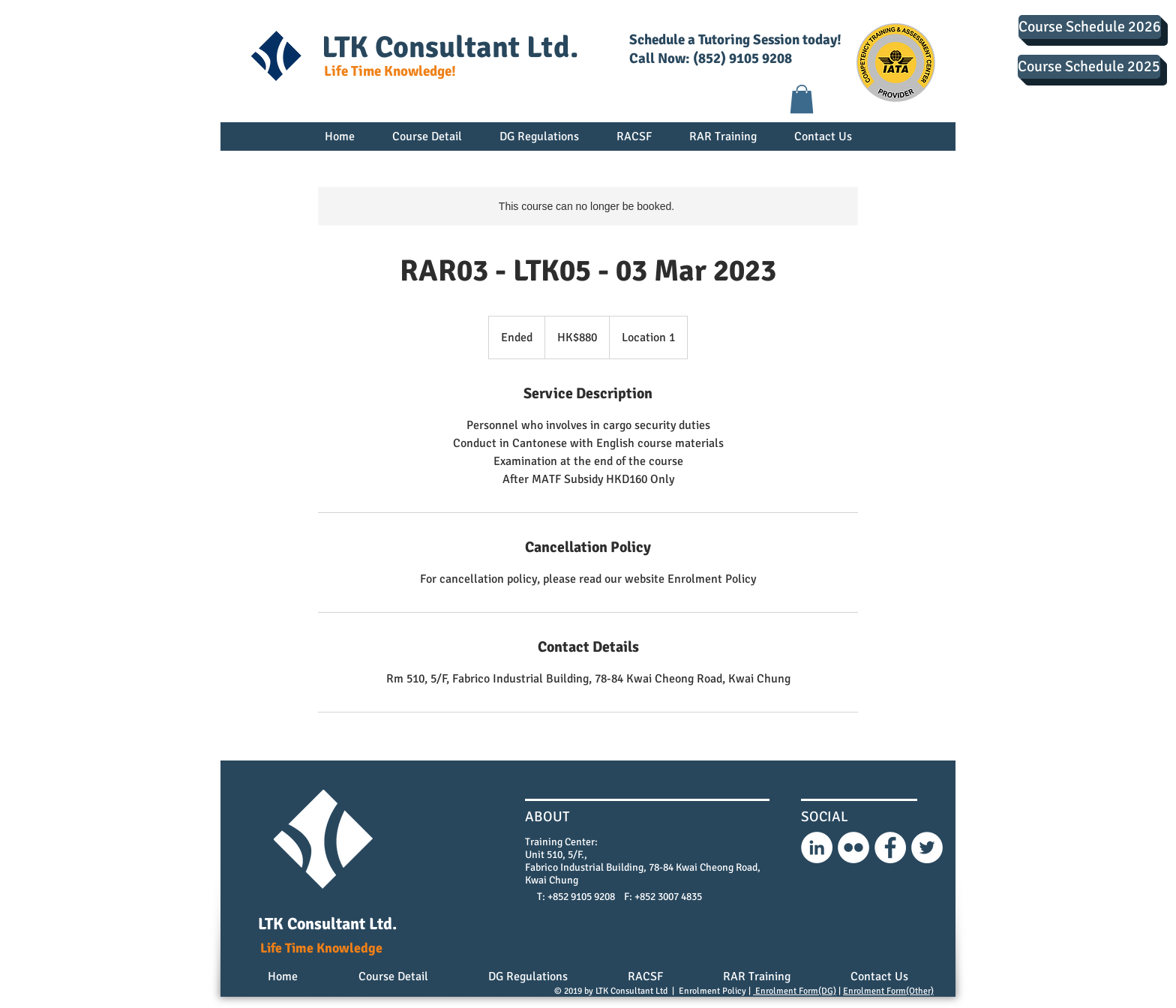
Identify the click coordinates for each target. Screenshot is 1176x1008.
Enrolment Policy (712, 991)
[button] (802, 99)
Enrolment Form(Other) (888, 991)
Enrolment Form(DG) (794, 991)
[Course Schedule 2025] (1089, 67)
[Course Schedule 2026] (1089, 27)
